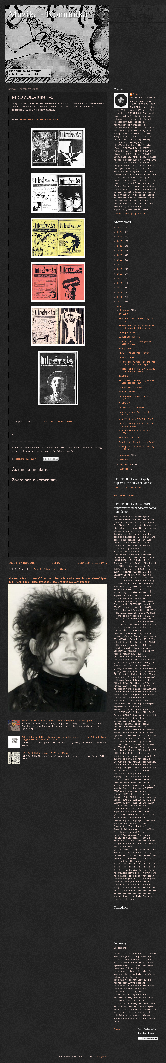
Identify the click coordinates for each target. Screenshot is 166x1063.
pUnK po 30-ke (127, 332)
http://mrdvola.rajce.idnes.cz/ (39, 120)
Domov (56, 563)
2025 (120, 232)
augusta (124, 469)
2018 (120, 264)
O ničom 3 (124, 403)
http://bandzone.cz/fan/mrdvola (52, 421)
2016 (120, 274)
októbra (124, 460)
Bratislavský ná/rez (131, 387)
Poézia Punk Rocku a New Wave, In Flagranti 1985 (137, 370)
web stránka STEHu (131, 488)
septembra (125, 464)
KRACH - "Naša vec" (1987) (134, 353)
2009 (120, 306)
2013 (120, 288)
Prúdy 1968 (125, 348)
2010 (120, 302)
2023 (120, 241)
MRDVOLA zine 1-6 (129, 438)
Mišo (135, 94)
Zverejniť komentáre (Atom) (50, 569)
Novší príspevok (21, 563)
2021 (120, 250)
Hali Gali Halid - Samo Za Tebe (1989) (45, 753)
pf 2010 (123, 314)
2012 (120, 292)
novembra (125, 455)
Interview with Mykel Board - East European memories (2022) (58, 721)
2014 (120, 283)
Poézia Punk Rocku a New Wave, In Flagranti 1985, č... (137, 326)
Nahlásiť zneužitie (127, 495)
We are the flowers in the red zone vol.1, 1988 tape (137, 363)
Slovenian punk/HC (129, 337)
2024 (120, 236)
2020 (120, 255)
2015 (120, 278)
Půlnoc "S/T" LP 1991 (131, 408)
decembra (125, 310)
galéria (123, 376)
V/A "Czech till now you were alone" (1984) (136, 342)
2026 (120, 227)
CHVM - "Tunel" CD (129, 357)
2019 (120, 260)
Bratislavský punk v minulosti (137, 442)
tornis (117, 488)
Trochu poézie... (129, 392)
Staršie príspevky (92, 563)
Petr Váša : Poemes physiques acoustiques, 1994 (136, 381)
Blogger (101, 1056)
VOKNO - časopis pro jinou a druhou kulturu (136, 425)
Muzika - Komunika (47, 14)
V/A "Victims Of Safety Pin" (136, 419)
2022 (120, 246)
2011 (120, 297)
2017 (120, 269)
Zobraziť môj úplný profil (129, 213)
